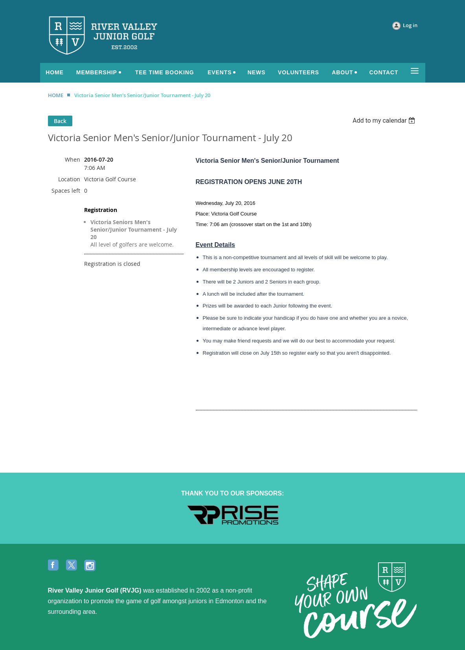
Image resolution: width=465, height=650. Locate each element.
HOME (55, 95)
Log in (410, 25)
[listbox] (385, 120)
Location (69, 179)
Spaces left (65, 190)
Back (60, 121)
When (72, 159)
